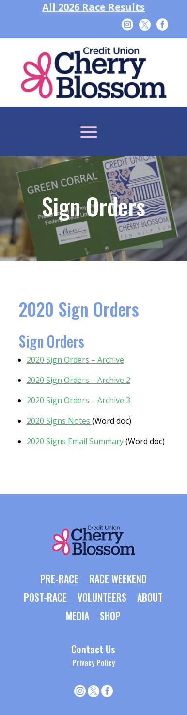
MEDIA (77, 616)
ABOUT (150, 598)
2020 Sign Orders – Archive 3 (78, 400)
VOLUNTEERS (102, 598)
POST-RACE (45, 598)
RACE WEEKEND (118, 579)
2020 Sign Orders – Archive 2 (78, 380)
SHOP (110, 616)
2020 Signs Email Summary (75, 441)
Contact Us (93, 649)
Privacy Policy (93, 662)
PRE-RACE (59, 579)
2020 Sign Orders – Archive (75, 359)
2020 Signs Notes (59, 420)
